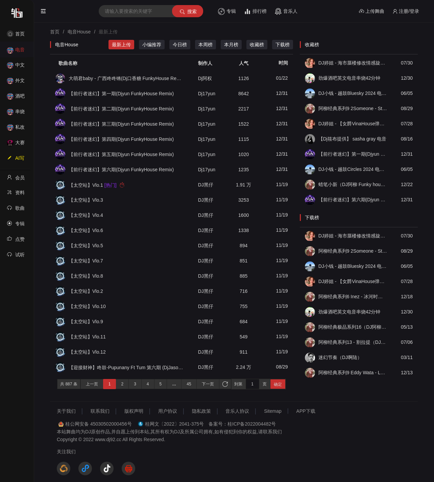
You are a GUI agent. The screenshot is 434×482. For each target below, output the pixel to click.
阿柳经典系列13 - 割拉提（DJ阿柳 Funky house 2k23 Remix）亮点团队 (352, 342)
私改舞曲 (16, 129)
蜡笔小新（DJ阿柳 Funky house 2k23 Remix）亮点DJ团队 (352, 184)
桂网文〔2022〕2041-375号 (174, 424)
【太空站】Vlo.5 (86, 245)
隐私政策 (201, 411)
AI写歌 (15, 160)
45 (189, 384)
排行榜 (255, 11)
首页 (16, 33)
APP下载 (305, 411)
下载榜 (282, 44)
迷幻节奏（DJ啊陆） (340, 357)
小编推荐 (151, 44)
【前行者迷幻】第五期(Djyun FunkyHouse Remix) (121, 154)
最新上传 (121, 44)
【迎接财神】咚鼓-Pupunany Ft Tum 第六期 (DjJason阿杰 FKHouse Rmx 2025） (127, 367)
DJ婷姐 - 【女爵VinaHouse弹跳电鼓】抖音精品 (352, 123)
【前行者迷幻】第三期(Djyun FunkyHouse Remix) (121, 124)
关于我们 (66, 411)
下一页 (208, 384)
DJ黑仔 (205, 184)
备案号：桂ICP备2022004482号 (242, 424)
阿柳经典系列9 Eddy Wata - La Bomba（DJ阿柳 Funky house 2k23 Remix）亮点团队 (352, 372)
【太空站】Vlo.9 (86, 321)
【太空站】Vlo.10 (87, 306)
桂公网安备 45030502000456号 (98, 424)
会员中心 (16, 179)
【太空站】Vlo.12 (87, 352)
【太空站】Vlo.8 (86, 276)
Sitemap (272, 411)
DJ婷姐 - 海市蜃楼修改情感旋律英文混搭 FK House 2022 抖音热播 (352, 63)
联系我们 (100, 411)
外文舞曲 (16, 82)
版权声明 (133, 411)
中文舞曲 (16, 67)
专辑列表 (16, 225)
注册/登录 (405, 11)
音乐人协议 (237, 411)
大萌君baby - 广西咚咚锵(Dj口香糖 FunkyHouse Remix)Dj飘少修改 (127, 78)
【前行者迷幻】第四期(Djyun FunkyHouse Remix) (121, 139)
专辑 (227, 11)
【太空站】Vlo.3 (86, 200)
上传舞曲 (371, 11)
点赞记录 (16, 241)
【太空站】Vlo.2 (86, 291)
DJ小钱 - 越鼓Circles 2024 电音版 (352, 169)
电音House (16, 51)
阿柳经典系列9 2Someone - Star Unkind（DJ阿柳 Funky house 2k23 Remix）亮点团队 (352, 108)
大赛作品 (16, 144)
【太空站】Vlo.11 (87, 336)
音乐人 (286, 11)
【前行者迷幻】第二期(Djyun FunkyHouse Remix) (121, 108)
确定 (278, 384)
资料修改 (16, 194)
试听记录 (16, 256)
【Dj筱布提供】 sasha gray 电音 (352, 139)
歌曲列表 (16, 210)
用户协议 (167, 411)
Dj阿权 (205, 78)
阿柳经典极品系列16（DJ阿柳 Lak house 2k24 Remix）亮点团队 (352, 327)
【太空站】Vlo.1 (97, 185)
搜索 (188, 12)
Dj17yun (206, 93)
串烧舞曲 (16, 113)
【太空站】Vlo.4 (86, 215)
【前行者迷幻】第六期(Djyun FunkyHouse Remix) (121, 169)
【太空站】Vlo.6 (86, 230)
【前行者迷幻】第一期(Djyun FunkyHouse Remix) (121, 93)
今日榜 (180, 44)
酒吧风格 (16, 98)
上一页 (92, 384)
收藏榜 (257, 44)
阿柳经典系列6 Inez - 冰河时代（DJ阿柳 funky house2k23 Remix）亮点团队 (352, 296)
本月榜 (231, 44)
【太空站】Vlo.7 (86, 260)
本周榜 (205, 44)
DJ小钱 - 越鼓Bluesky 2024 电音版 (352, 93)
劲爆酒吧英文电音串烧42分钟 (349, 78)
